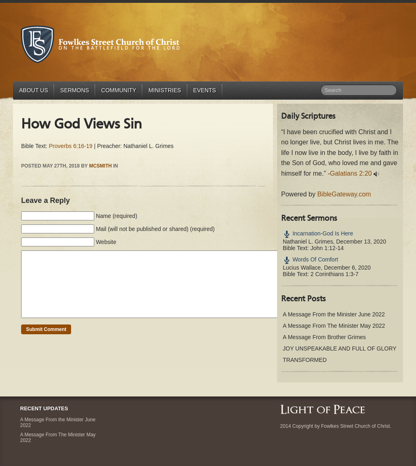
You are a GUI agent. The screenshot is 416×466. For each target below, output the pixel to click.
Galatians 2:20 (351, 173)
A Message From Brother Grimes (324, 337)
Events (204, 90)
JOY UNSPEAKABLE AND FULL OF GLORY (339, 348)
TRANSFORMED (305, 360)
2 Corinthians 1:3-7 (334, 274)
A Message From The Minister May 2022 (334, 325)
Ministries (164, 90)
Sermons (74, 90)
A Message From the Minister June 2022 (334, 314)
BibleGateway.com (344, 194)
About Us (33, 90)
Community (118, 90)
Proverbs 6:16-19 (70, 146)
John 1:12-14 (327, 248)
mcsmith (100, 166)
